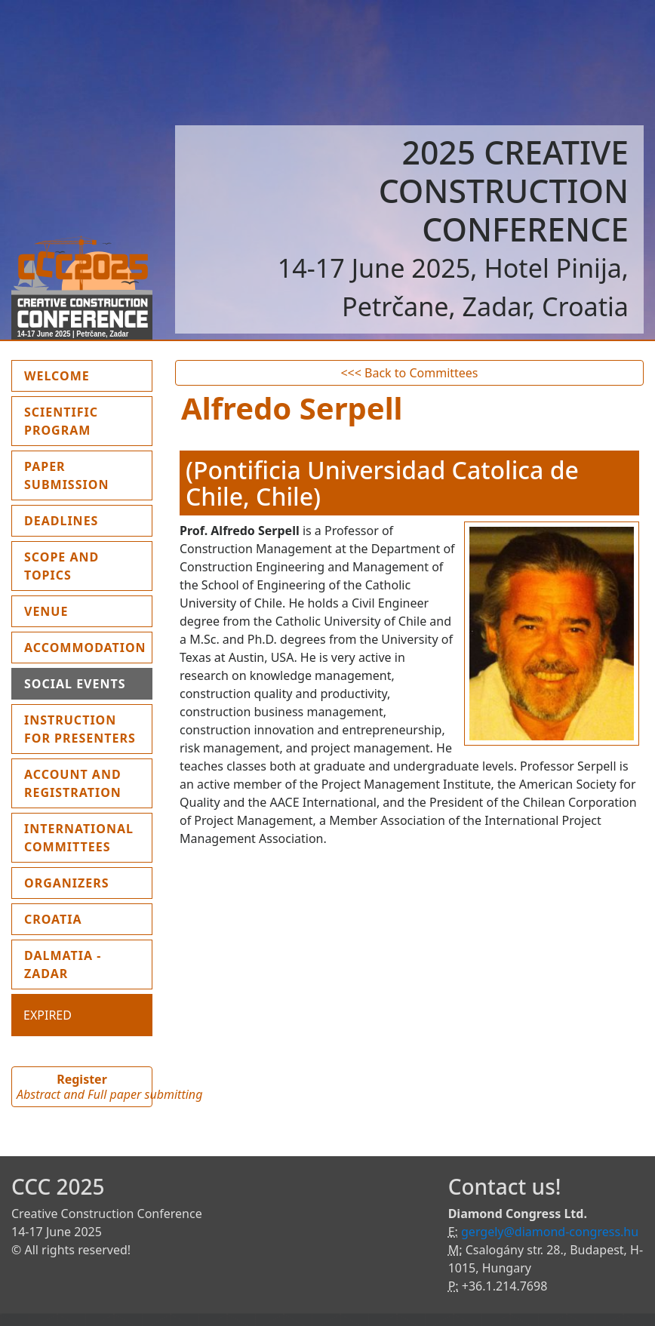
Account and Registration (72, 783)
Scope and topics (61, 566)
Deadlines (61, 520)
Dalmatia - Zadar (62, 964)
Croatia (53, 919)
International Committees (79, 837)
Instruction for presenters (80, 729)
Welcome (88, 375)
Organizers (66, 883)
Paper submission (66, 475)
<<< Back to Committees (409, 373)
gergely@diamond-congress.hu (549, 1231)
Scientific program (61, 421)
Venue (46, 611)
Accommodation (85, 647)
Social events (75, 683)
